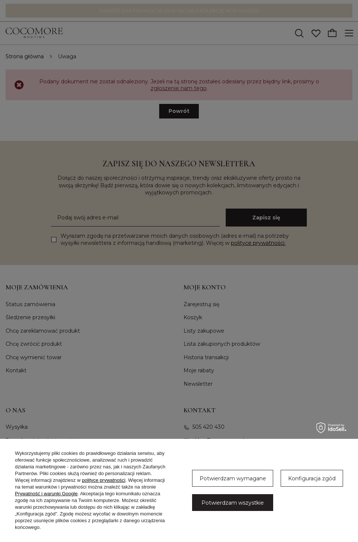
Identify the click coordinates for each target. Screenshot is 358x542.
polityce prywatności (103, 480)
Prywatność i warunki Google (46, 493)
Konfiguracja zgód (312, 478)
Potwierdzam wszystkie (232, 502)
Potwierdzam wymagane (233, 478)
